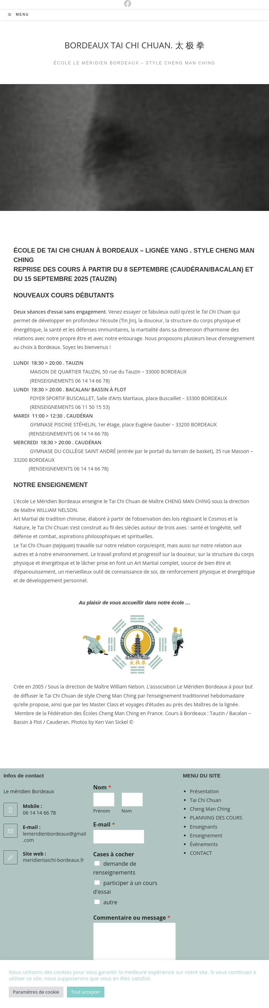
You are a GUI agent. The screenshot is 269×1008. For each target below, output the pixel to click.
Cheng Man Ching (210, 808)
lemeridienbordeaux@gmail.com (54, 836)
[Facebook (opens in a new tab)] (122, 3)
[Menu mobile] (18, 14)
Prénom (101, 811)
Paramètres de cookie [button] (36, 992)
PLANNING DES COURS (216, 817)
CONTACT (201, 853)
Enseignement (206, 835)
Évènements (204, 844)
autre (110, 902)
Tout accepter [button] (85, 992)
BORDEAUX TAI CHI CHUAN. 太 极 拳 (134, 45)
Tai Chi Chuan (205, 800)
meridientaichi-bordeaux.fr (53, 860)
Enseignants (204, 826)
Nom (102, 787)
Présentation (204, 791)
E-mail (104, 824)
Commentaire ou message (132, 917)
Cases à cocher (113, 854)
